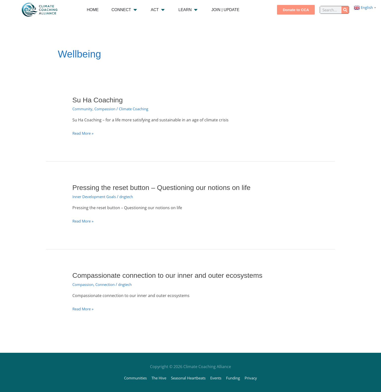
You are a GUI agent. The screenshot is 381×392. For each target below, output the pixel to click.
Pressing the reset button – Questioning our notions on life (167, 187)
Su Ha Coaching (99, 100)
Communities (130, 377)
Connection (108, 284)
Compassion (107, 109)
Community (83, 109)
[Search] (345, 10)
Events (218, 377)
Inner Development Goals (96, 196)
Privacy (256, 377)
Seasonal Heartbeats (188, 377)
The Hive (156, 377)
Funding (237, 377)
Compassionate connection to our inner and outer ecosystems (174, 275)
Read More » (84, 133)
